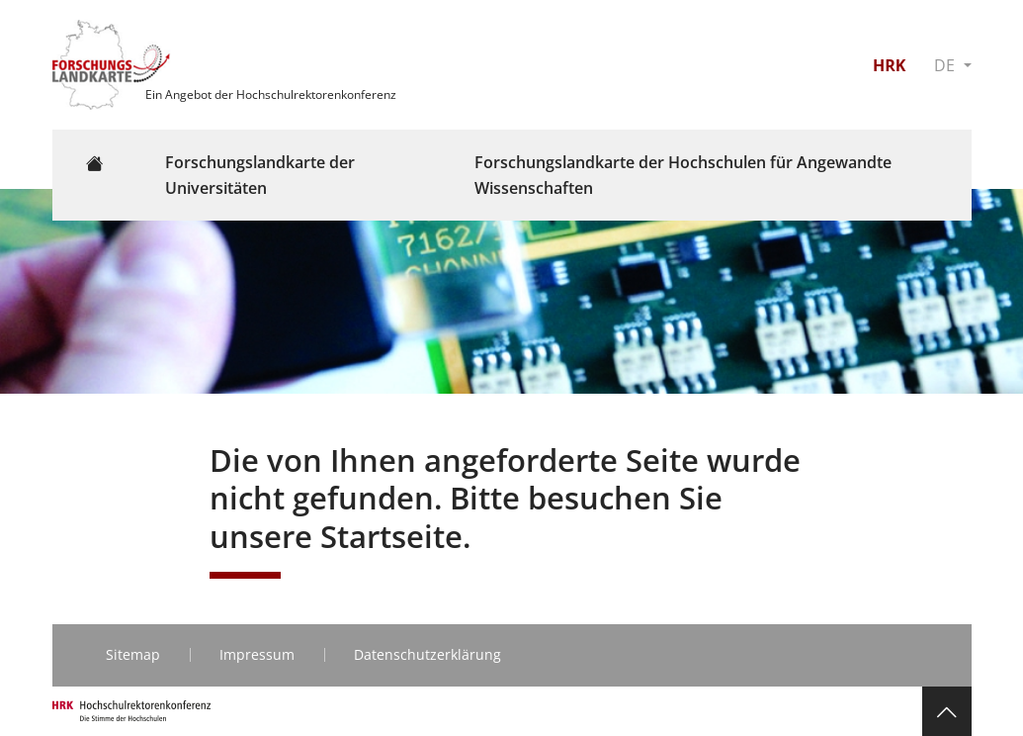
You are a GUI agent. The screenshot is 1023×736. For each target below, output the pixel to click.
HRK (889, 65)
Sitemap (133, 654)
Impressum (257, 654)
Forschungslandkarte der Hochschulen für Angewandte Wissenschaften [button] (683, 175)
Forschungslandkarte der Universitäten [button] (260, 175)
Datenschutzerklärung (427, 654)
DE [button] (946, 65)
